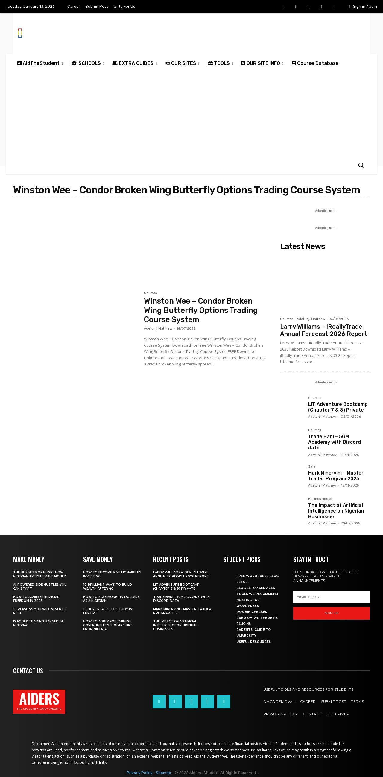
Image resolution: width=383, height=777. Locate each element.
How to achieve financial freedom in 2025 (36, 599)
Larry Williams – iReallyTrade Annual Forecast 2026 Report (323, 330)
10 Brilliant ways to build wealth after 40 (107, 587)
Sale (311, 467)
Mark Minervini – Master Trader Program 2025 (336, 475)
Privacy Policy (139, 772)
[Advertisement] (191, 114)
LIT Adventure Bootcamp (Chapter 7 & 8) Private (338, 407)
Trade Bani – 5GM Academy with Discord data (334, 442)
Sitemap (163, 772)
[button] (361, 165)
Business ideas (320, 499)
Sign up (332, 613)
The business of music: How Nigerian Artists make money (39, 574)
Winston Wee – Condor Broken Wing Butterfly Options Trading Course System (202, 310)
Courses (150, 293)
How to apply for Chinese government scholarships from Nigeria (108, 625)
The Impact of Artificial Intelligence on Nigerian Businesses (336, 510)
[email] (331, 597)
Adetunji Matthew (158, 329)
